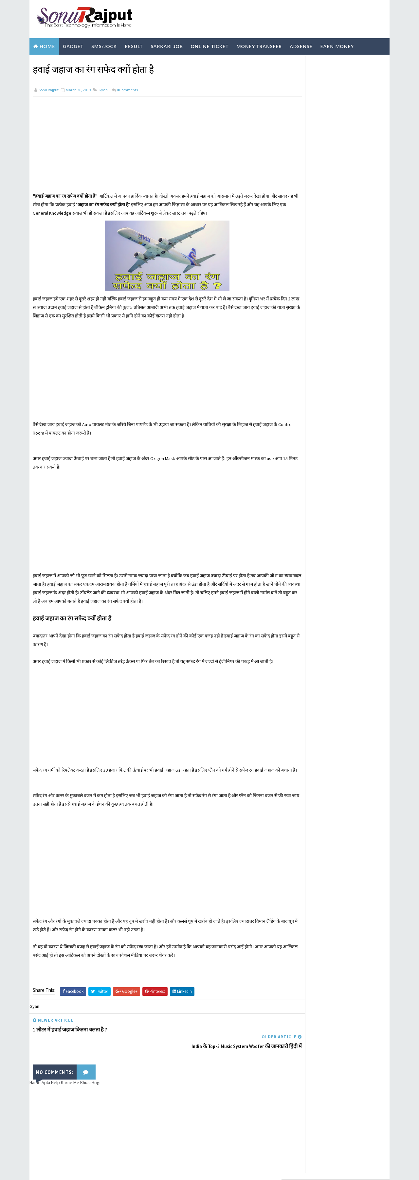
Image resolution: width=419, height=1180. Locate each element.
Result (134, 43)
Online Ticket (210, 43)
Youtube (125, 60)
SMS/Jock (104, 43)
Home (47, 43)
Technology (88, 60)
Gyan (103, 86)
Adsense (301, 43)
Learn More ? (300, 152)
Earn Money (337, 43)
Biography (48, 60)
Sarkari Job (167, 43)
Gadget (73, 43)
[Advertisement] (155, 142)
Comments (127, 86)
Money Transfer (259, 43)
